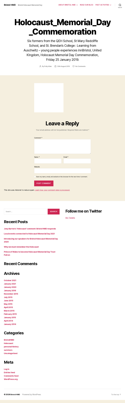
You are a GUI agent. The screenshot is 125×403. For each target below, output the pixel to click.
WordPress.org (11, 382)
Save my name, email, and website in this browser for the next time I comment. (62, 177)
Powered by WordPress (32, 397)
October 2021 (10, 283)
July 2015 (8, 300)
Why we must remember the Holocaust (23, 250)
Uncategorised (11, 356)
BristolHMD (9, 343)
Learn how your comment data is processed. (52, 190)
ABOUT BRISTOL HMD (67, 5)
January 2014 (10, 327)
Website (37, 167)
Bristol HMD (10, 5)
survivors (8, 353)
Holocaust (9, 346)
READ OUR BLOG (86, 5)
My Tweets (70, 218)
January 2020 (10, 290)
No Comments (81, 66)
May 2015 (8, 307)
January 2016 (10, 293)
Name (37, 157)
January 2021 (10, 287)
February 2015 (11, 317)
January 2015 (10, 320)
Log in (7, 372)
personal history (12, 349)
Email (65, 157)
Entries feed (10, 375)
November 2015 (12, 297)
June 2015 (9, 303)
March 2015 (9, 313)
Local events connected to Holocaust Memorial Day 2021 (31, 236)
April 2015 (9, 310)
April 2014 (9, 324)
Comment (38, 138)
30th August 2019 (63, 66)
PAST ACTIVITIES (102, 5)
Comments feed (12, 379)
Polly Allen (47, 66)
